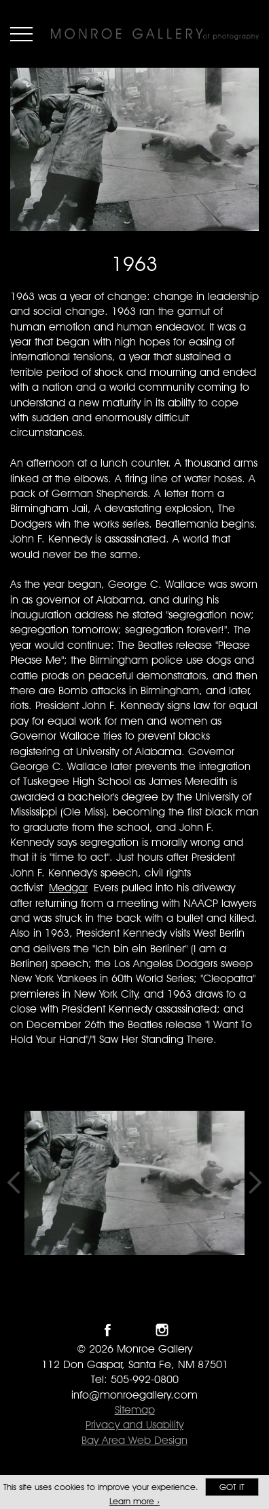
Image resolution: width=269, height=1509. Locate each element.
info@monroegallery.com (134, 1394)
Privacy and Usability (134, 1424)
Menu (21, 34)
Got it (232, 1487)
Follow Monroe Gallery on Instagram (162, 1330)
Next (255, 1182)
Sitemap (135, 1409)
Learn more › (134, 1501)
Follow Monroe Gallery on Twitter (135, 1330)
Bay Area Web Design (134, 1440)
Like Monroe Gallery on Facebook (108, 1330)
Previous (13, 1182)
